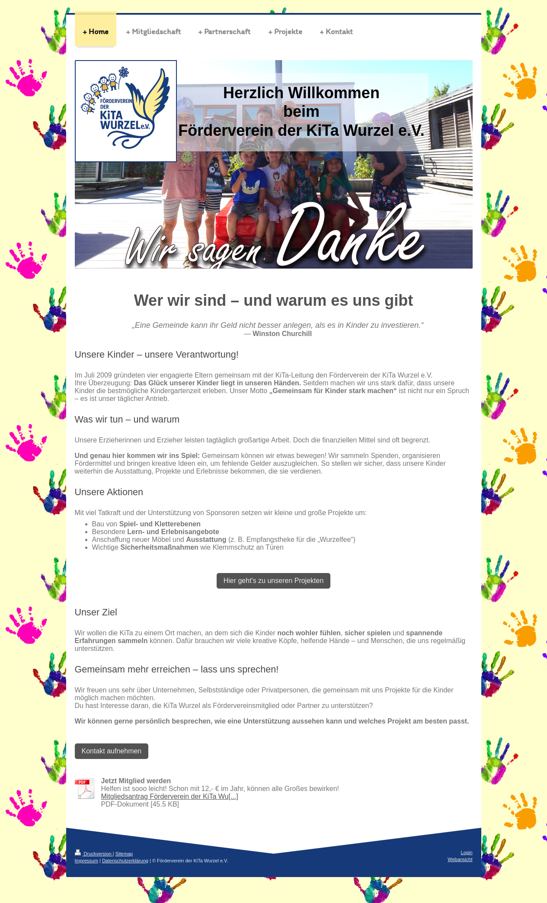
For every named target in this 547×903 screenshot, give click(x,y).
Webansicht (460, 859)
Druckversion (94, 853)
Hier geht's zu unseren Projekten (274, 580)
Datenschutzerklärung (125, 860)
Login (467, 852)
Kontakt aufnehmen (112, 751)
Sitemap (124, 853)
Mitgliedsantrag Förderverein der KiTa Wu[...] (169, 796)
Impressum (86, 860)
